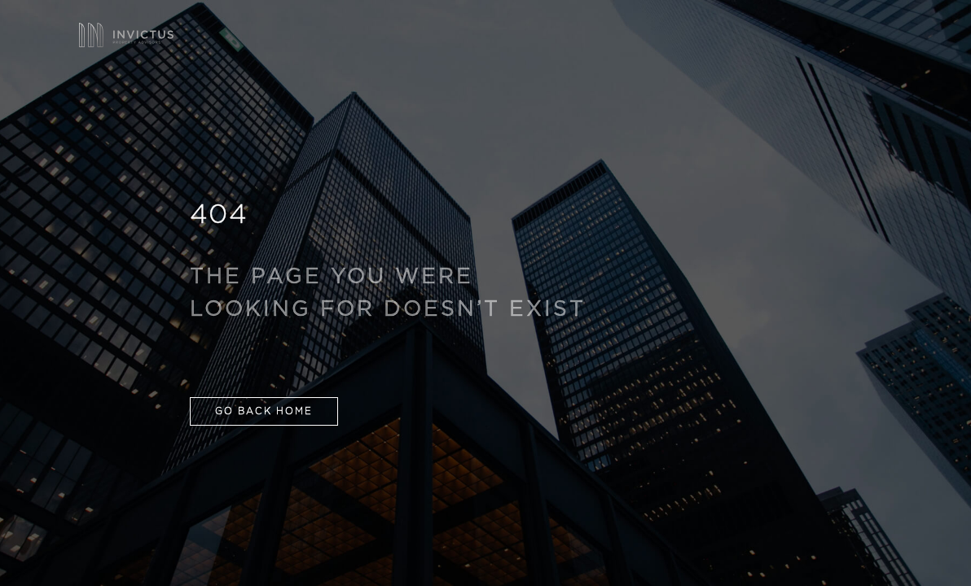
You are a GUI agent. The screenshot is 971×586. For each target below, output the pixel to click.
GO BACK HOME (264, 412)
